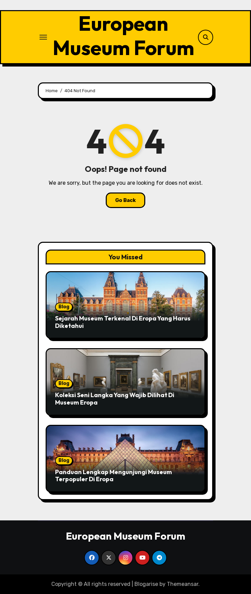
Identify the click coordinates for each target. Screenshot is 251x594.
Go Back (125, 200)
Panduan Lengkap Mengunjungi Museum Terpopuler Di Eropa (113, 475)
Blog (63, 307)
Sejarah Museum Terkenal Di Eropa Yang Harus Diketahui (123, 322)
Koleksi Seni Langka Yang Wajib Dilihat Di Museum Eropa (114, 398)
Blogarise (146, 584)
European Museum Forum (123, 35)
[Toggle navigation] (43, 37)
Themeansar (182, 584)
